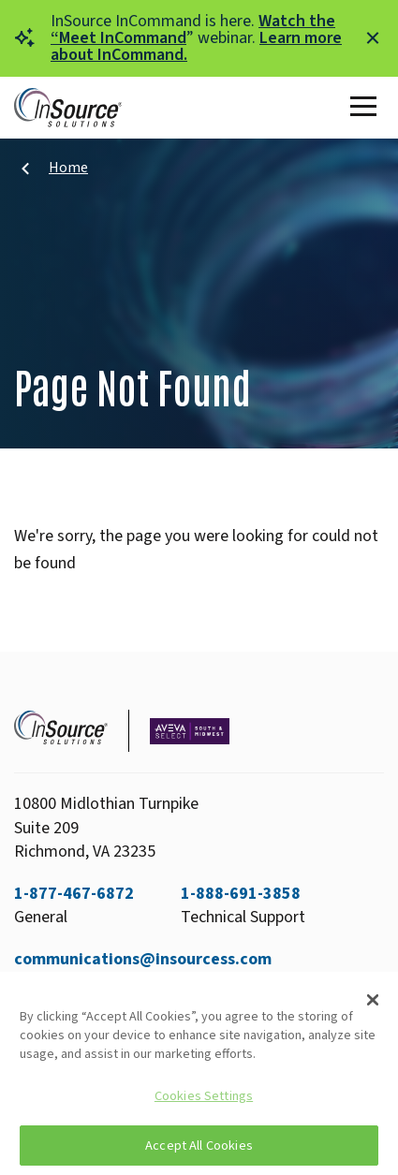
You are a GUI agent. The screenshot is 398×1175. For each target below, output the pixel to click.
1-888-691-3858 (241, 893)
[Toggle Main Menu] (367, 108)
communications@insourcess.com (143, 959)
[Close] (372, 999)
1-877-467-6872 (74, 893)
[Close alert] (372, 38)
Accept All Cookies (199, 1145)
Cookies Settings (204, 1096)
